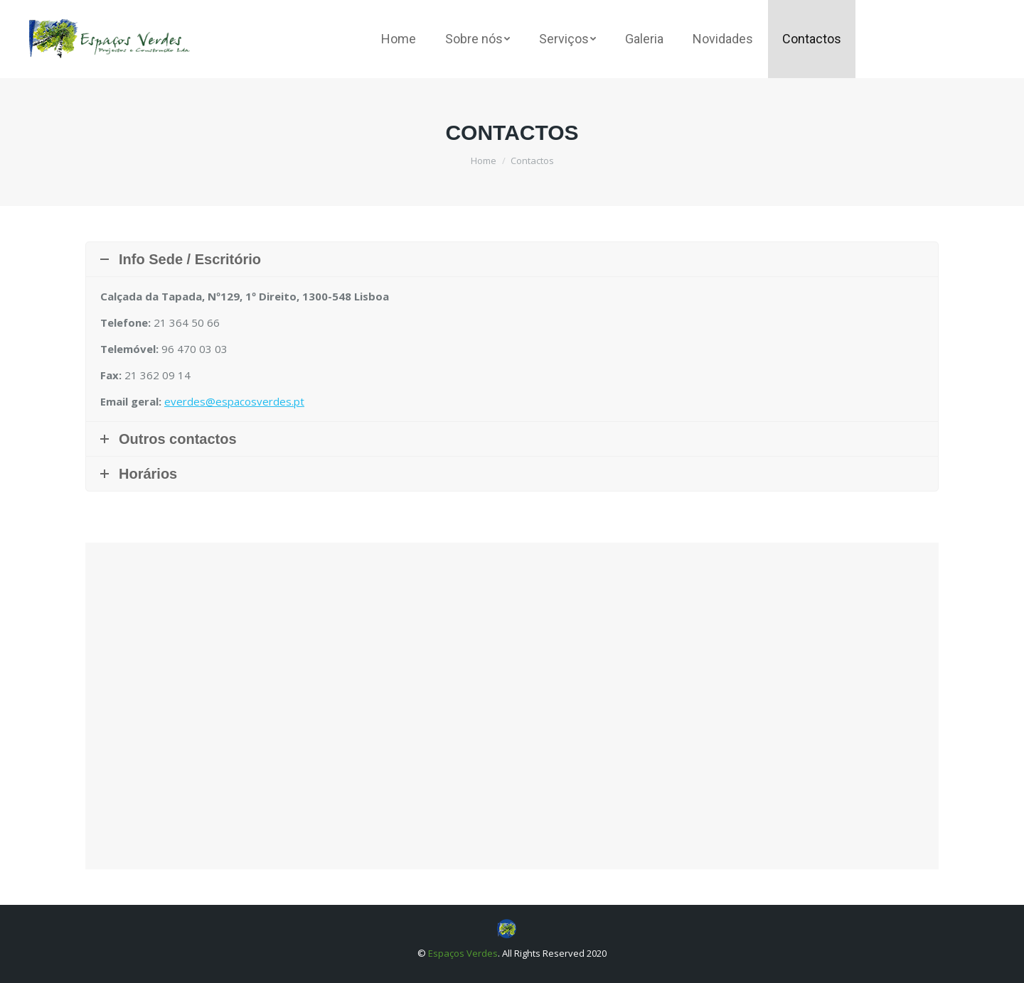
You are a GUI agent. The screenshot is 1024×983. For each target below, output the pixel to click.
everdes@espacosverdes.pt (234, 401)
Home (483, 160)
